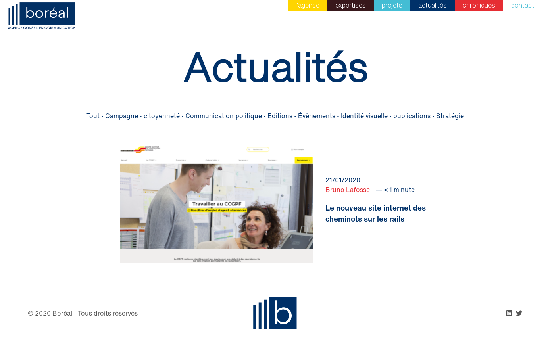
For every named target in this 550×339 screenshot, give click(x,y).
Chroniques (479, 5)
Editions (279, 116)
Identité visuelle (364, 116)
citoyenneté (162, 116)
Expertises (350, 5)
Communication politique (223, 116)
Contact (522, 5)
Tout (93, 116)
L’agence (307, 5)
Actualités (432, 5)
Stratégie (450, 116)
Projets (392, 5)
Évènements (316, 116)
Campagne (121, 116)
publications (412, 116)
